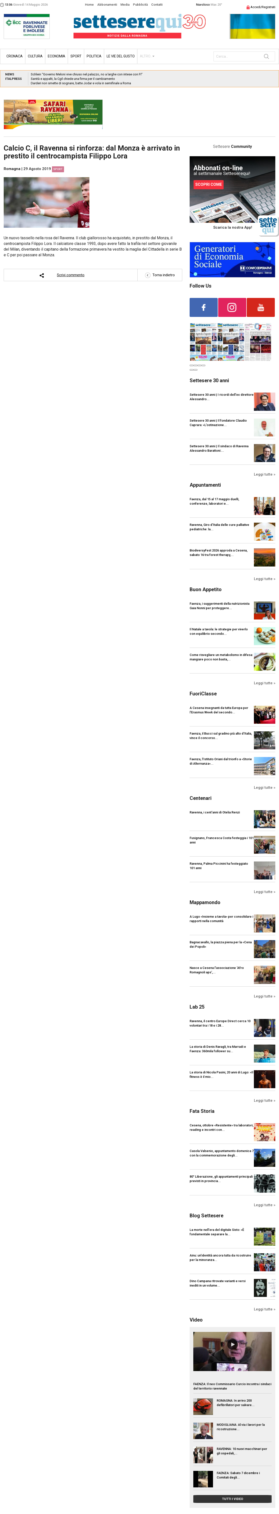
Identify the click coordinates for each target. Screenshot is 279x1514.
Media (125, 4)
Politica (94, 56)
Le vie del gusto (121, 56)
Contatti (157, 4)
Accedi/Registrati (260, 7)
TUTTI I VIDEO (232, 1499)
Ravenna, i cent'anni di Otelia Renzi (215, 812)
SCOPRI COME (208, 184)
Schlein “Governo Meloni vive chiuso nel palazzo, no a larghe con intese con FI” (87, 74)
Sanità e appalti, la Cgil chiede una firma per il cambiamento (73, 79)
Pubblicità (140, 4)
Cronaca (14, 56)
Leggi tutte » (264, 474)
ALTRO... (146, 56)
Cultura (35, 56)
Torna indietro (160, 275)
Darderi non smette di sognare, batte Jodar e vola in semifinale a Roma (81, 83)
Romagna (12, 169)
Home (89, 4)
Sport (76, 56)
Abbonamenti (107, 4)
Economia (56, 56)
